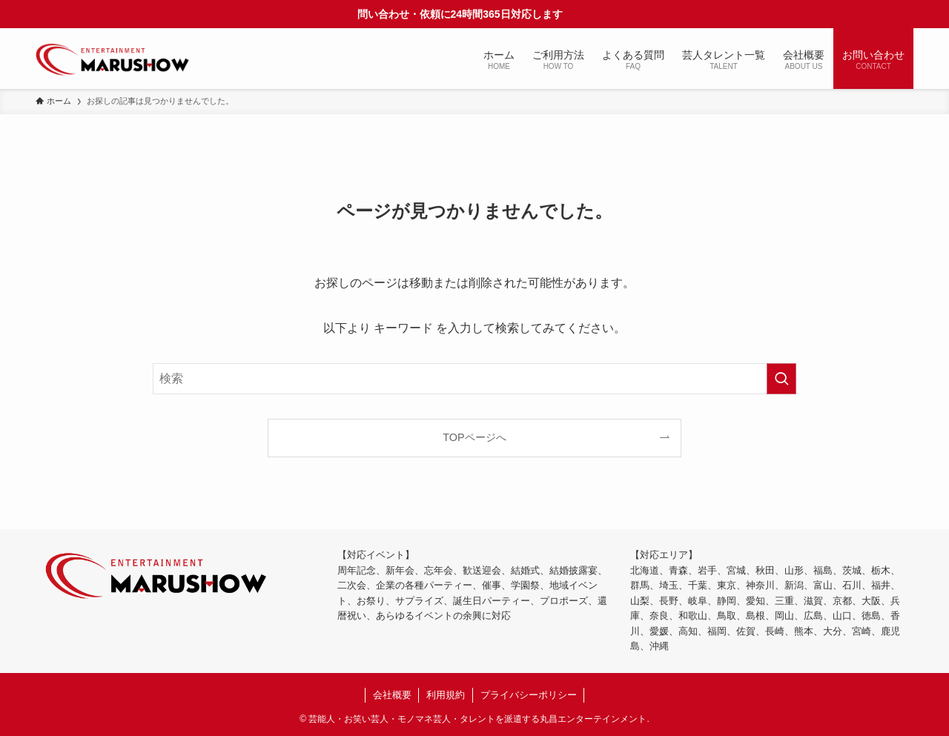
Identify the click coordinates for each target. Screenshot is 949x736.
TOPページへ (474, 437)
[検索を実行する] (781, 378)
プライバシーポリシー (528, 694)
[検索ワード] (474, 378)
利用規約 (445, 694)
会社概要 (392, 694)
